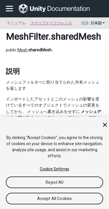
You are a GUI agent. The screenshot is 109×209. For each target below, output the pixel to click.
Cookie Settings (54, 169)
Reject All (54, 182)
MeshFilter (27, 36)
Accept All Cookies (54, 198)
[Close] (104, 124)
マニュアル (16, 23)
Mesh (22, 50)
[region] (54, 163)
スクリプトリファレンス (51, 23)
